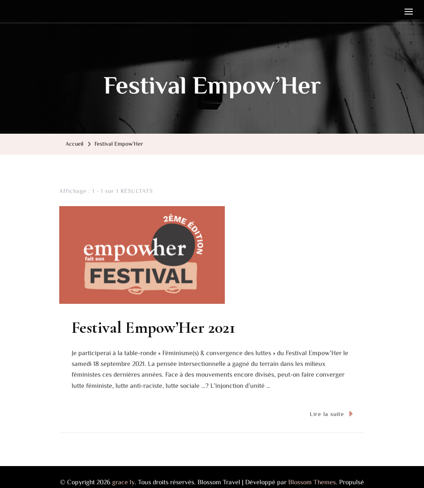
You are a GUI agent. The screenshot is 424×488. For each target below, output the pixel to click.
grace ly (123, 482)
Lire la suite (331, 413)
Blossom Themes (312, 482)
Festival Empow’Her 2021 (153, 327)
